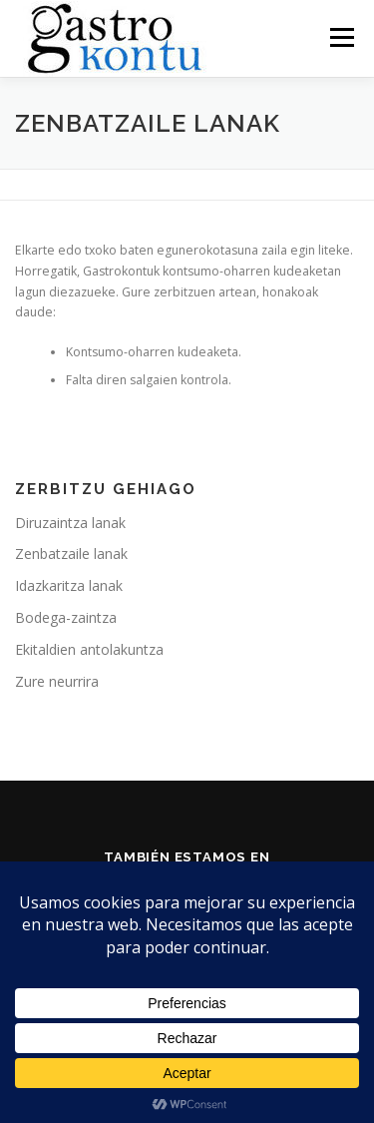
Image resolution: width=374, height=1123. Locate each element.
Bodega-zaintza (66, 617)
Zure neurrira (57, 681)
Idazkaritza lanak (69, 585)
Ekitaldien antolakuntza (89, 649)
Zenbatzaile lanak (71, 553)
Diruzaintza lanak (70, 522)
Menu (340, 37)
